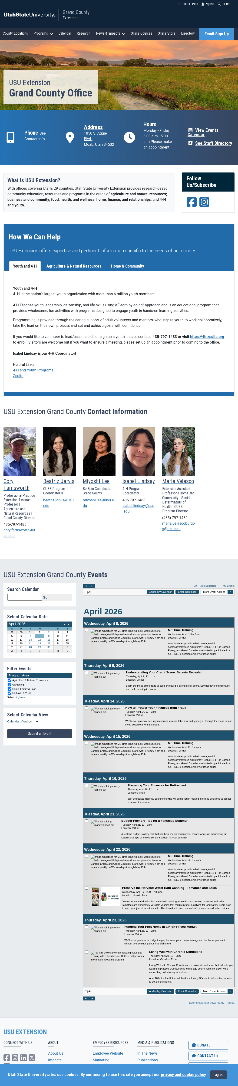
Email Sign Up (217, 33)
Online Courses (141, 33)
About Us (55, 1053)
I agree (218, 1075)
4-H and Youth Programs (33, 370)
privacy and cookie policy (183, 1074)
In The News (147, 1053)
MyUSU (208, 4)
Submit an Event (39, 733)
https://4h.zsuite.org (207, 336)
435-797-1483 (133, 500)
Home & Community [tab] (127, 266)
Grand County (76, 12)
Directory (188, 33)
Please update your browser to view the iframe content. (39, 597)
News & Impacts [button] (110, 33)
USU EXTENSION (25, 1032)
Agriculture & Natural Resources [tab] (73, 266)
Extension (70, 18)
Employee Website (108, 1053)
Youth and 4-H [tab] (25, 266)
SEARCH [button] (225, 4)
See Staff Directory (210, 143)
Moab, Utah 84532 (99, 144)
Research (83, 33)
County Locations (15, 33)
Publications (147, 1060)
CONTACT (205, 1056)
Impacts (55, 1060)
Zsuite (18, 376)
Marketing (101, 1060)
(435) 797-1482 (175, 518)
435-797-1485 (14, 524)
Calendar (65, 33)
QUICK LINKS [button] (188, 4)
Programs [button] (43, 33)
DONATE (201, 1045)
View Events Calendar (203, 132)
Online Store (166, 33)
